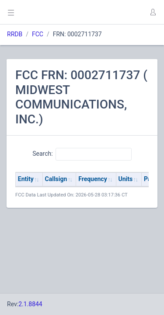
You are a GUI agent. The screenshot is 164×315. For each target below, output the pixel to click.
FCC (37, 34)
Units (126, 178)
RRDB (14, 34)
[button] (152, 12)
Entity (26, 178)
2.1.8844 (30, 304)
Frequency (92, 178)
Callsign (56, 178)
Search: (82, 154)
